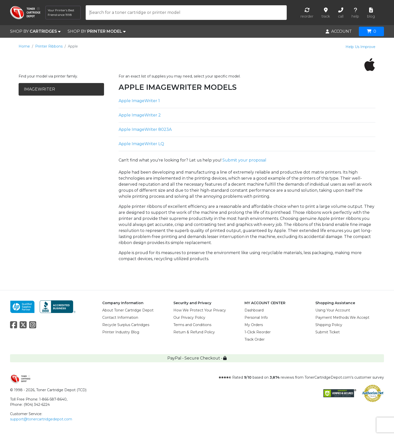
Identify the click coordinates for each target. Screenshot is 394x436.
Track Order (254, 339)
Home (24, 46)
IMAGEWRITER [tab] (39, 89)
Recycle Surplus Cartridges (125, 325)
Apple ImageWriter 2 (140, 115)
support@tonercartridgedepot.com (41, 419)
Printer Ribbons (49, 46)
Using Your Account (332, 310)
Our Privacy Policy (189, 317)
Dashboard (254, 310)
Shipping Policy (328, 325)
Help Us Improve (360, 47)
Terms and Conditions (192, 325)
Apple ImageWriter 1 (139, 100)
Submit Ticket (327, 332)
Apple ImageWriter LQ (141, 143)
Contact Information (120, 317)
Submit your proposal (244, 160)
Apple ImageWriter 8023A (145, 129)
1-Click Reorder (257, 332)
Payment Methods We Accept (342, 317)
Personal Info (256, 317)
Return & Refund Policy (194, 332)
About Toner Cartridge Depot (128, 310)
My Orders (253, 325)
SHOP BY (35, 31)
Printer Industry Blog (120, 332)
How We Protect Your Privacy (199, 310)
